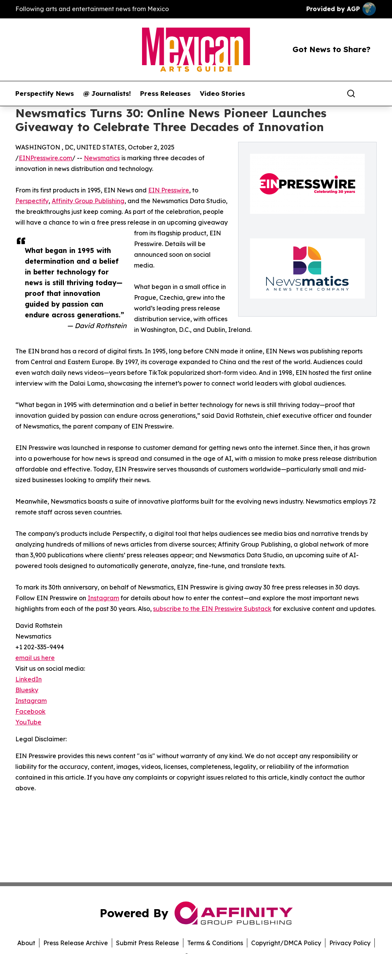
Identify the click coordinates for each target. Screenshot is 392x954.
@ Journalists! (107, 93)
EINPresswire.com (45, 158)
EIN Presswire (168, 190)
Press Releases (165, 93)
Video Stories (222, 93)
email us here (35, 658)
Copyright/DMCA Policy (286, 943)
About (26, 943)
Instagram (103, 598)
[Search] (351, 93)
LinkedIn (28, 679)
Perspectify (32, 201)
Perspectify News (44, 93)
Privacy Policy (350, 943)
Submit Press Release (147, 943)
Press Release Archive (75, 943)
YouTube (28, 722)
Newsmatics (102, 158)
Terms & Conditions (215, 943)
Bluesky (26, 690)
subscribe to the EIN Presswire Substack (212, 608)
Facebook (30, 711)
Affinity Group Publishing (88, 201)
